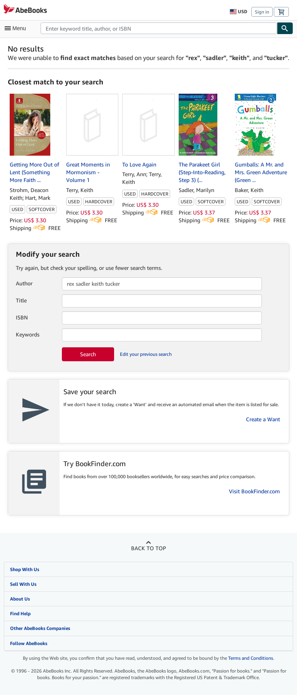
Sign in (262, 12)
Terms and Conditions (250, 658)
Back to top (148, 548)
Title (21, 300)
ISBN (22, 317)
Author (24, 283)
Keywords (27, 334)
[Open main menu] (17, 28)
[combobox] (159, 28)
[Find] (285, 28)
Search (88, 354)
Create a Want (263, 419)
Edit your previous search (146, 354)
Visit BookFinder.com (254, 491)
